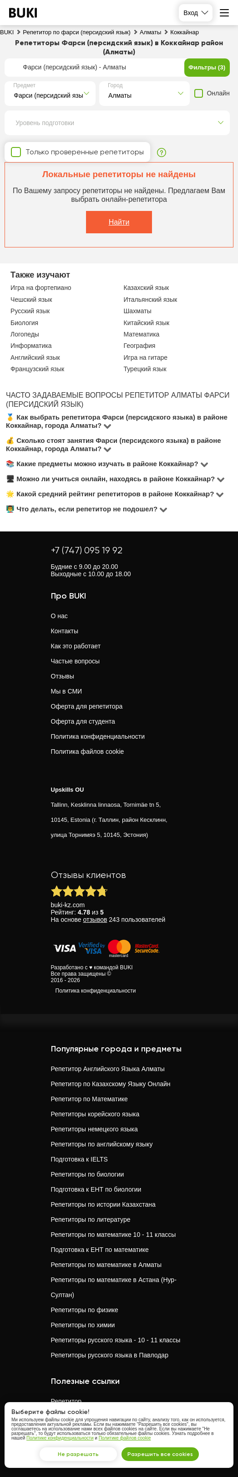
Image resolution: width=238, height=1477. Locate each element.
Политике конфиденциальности (59, 1437)
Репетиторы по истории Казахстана (103, 1204)
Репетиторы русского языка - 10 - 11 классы (116, 1340)
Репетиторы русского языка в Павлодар (109, 1355)
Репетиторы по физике (84, 1310)
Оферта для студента (83, 721)
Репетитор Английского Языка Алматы (108, 1068)
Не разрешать (78, 1454)
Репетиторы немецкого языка (94, 1129)
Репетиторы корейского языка (95, 1114)
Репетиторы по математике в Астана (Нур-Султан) (114, 1287)
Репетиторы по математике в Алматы (106, 1264)
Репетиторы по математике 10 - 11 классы (113, 1234)
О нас (59, 616)
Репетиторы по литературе (91, 1219)
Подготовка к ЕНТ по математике (100, 1249)
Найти (119, 222)
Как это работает (76, 646)
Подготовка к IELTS (79, 1159)
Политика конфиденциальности (98, 736)
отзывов (95, 919)
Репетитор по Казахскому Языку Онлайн (111, 1084)
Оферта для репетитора (87, 706)
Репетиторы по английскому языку (102, 1144)
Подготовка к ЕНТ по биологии (96, 1189)
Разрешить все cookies (160, 1454)
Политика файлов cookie (87, 751)
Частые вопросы (75, 661)
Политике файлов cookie (125, 1437)
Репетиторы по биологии (87, 1174)
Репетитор (66, 1401)
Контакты (64, 631)
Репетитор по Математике (89, 1099)
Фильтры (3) (206, 67)
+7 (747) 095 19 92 (86, 550)
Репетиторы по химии (83, 1325)
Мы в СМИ (66, 691)
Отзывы (62, 676)
